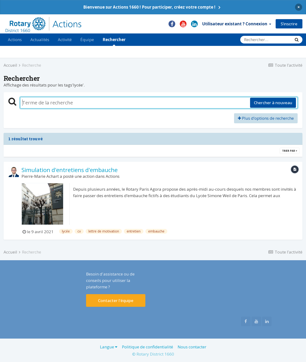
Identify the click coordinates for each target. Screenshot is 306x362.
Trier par (289, 150)
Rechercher (114, 41)
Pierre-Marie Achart (40, 176)
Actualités (39, 39)
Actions (15, 39)
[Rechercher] (265, 39)
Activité (65, 39)
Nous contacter (192, 347)
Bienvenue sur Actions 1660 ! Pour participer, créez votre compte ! (149, 7)
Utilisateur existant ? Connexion (236, 24)
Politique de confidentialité (147, 347)
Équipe (87, 39)
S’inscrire (289, 24)
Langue (108, 347)
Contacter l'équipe (115, 300)
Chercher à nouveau (273, 102)
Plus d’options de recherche (266, 118)
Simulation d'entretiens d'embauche (70, 170)
